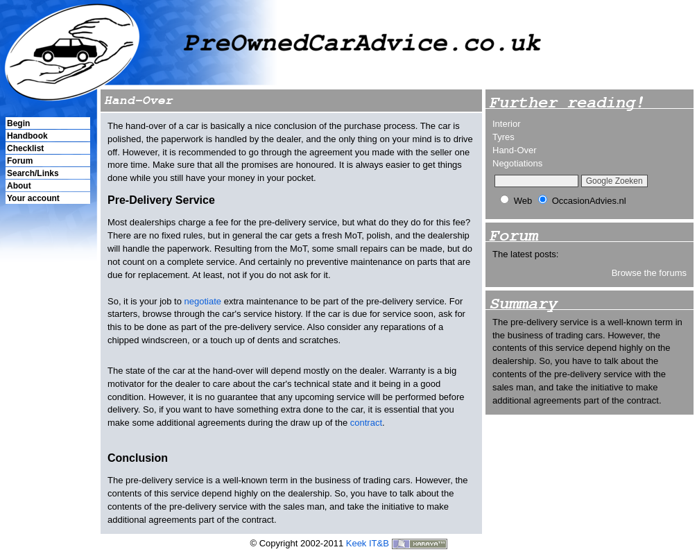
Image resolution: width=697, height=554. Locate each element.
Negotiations (517, 163)
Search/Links (33, 173)
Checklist (25, 148)
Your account (33, 198)
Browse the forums (649, 273)
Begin (18, 123)
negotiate (203, 301)
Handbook (27, 136)
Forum (20, 161)
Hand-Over (514, 150)
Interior (506, 124)
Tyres (503, 137)
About (19, 186)
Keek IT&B (367, 543)
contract (366, 422)
